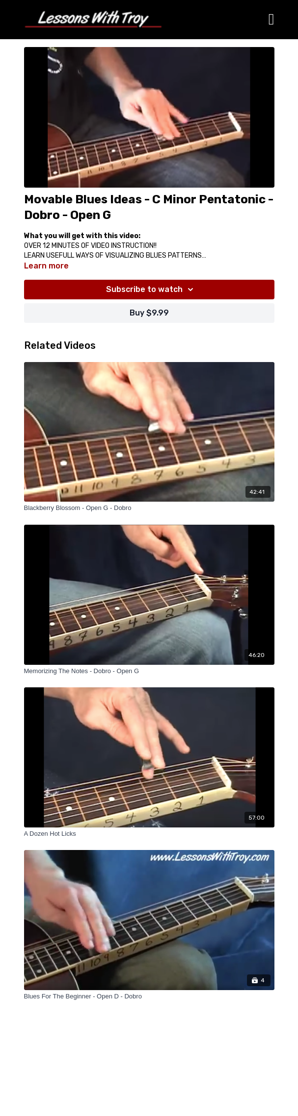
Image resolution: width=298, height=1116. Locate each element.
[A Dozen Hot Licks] (149, 834)
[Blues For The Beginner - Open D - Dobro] (149, 996)
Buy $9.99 (149, 312)
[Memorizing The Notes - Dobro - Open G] (149, 671)
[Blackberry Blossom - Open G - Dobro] (149, 508)
